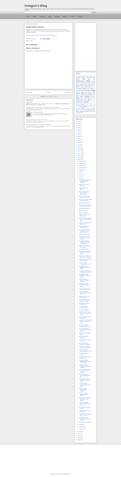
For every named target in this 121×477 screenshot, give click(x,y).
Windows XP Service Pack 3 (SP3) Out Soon (85, 200)
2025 (79, 123)
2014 (79, 146)
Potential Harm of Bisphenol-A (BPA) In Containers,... (84, 280)
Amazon (84, 76)
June (80, 173)
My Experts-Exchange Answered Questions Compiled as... (84, 242)
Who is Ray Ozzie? (83, 210)
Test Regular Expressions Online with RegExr (85, 300)
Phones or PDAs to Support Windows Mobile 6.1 (83, 394)
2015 (79, 144)
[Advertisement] (85, 46)
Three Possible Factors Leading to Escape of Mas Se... (84, 238)
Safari (84, 103)
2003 (79, 440)
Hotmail (85, 92)
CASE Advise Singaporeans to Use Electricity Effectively (38, 124)
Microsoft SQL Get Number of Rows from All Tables (84, 419)
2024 (79, 125)
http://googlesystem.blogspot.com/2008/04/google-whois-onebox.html (41, 35)
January (81, 429)
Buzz (79, 82)
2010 (79, 155)
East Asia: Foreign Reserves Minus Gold (84, 325)
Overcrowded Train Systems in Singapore (84, 344)
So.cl (77, 106)
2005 (79, 435)
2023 (79, 127)
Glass (94, 88)
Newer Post (29, 92)
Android (78, 77)
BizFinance (80, 81)
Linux (80, 95)
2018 (79, 138)
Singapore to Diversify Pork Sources (84, 297)
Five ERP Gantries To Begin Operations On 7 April (85, 375)
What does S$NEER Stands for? (84, 337)
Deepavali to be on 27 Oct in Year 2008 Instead (85, 205)
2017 (79, 140)
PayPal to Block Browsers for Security (85, 246)
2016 (79, 142)
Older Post (68, 92)
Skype (91, 105)
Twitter (93, 108)
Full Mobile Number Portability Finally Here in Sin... (85, 276)
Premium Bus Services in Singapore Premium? (85, 347)
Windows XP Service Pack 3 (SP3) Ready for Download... (85, 181)
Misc (82, 97)
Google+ (78, 92)
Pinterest (91, 102)
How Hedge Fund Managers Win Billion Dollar (84, 267)
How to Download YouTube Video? (83, 307)
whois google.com (35, 31)
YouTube (78, 112)
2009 (79, 157)
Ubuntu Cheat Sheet (84, 212)
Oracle (92, 100)
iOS (86, 93)
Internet (78, 93)
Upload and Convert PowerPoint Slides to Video (84, 285)
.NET (77, 76)
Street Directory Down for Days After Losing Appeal (85, 399)
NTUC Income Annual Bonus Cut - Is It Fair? (84, 196)
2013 (79, 148)
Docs (94, 85)
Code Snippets (80, 84)
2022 (79, 130)
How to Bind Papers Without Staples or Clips (85, 350)
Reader (77, 103)
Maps (85, 95)
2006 (79, 433)
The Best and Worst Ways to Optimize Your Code (85, 271)
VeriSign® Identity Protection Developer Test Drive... (84, 366)
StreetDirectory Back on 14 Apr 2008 (84, 304)
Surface (93, 106)
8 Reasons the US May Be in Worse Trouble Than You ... (85, 321)
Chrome (91, 82)
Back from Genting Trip (84, 203)
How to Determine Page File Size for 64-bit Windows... (84, 371)
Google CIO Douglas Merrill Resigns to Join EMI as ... (85, 404)
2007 (79, 431)
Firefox (87, 88)
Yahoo (90, 111)
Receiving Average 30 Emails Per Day (84, 227)
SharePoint (86, 105)
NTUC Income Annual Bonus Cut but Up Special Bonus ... (84, 193)
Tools (79, 108)
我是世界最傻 (29, 102)
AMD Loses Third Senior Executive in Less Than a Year (85, 313)
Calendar (85, 82)
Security (72, 16)
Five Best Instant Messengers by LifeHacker (83, 390)
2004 (79, 437)
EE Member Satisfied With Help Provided (85, 260)
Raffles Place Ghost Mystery (83, 188)
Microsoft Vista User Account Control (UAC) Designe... (85, 330)
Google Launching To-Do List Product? (85, 317)
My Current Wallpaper (84, 310)
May (80, 176)
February (81, 426)
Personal (79, 102)
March (80, 424)
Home (27, 16)
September (82, 167)
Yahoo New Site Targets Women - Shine (84, 414)
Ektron (92, 87)
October (81, 165)
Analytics (91, 76)
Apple (49, 16)
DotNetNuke (81, 87)
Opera (91, 98)
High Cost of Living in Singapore (84, 185)
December (81, 161)
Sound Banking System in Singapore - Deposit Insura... (85, 253)
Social (81, 106)
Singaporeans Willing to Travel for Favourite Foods (84, 380)
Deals (88, 85)
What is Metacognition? (84, 208)
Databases (80, 16)
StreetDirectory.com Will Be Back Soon (84, 357)
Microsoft (56, 16)
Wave (80, 109)
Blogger (93, 81)
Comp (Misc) (91, 84)
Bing (89, 79)
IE (91, 92)
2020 (79, 134)
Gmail (79, 90)
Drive (86, 87)
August (81, 169)
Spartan (88, 106)
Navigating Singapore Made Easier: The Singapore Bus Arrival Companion (42, 107)
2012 (79, 151)
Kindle (93, 93)
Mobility (65, 16)
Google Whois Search (84, 249)
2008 (79, 159)
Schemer (91, 103)
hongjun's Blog (36, 5)
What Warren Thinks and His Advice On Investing (85, 256)
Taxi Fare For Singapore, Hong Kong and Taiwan (37, 119)
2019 (79, 136)
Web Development (89, 110)
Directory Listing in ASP (84, 234)
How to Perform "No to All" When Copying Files (85, 289)
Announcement (88, 77)
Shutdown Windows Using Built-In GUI (85, 223)
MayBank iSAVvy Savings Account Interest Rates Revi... (85, 219)
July (80, 171)
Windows (82, 111)
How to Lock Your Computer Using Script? (85, 263)
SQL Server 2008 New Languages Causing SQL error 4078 (84, 231)
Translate (87, 108)
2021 (79, 132)
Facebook (42, 16)
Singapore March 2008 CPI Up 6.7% (84, 215)
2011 (79, 153)
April (80, 178)
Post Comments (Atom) (51, 96)
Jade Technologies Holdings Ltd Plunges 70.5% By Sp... (84, 361)
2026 (79, 121)
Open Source (83, 98)
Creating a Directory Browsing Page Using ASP (84, 293)
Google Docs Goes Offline (85, 422)
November (81, 163)
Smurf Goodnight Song (37, 112)
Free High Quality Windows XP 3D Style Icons (84, 385)
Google (34, 16)
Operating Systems (81, 100)
